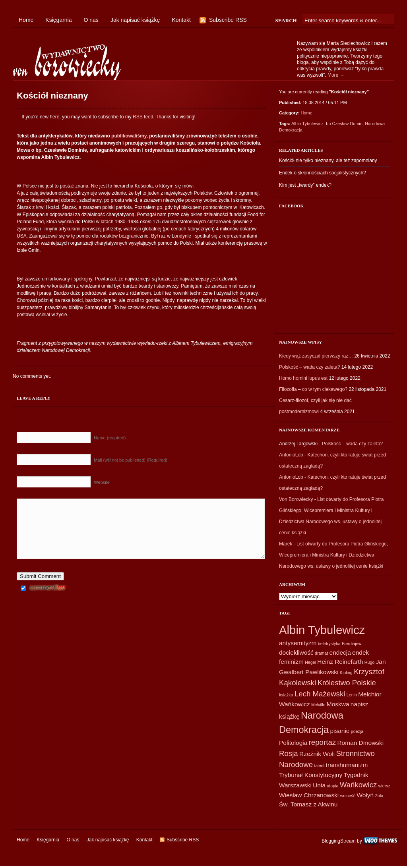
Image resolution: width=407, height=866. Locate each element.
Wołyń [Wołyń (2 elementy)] (365, 795)
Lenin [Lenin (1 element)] (352, 694)
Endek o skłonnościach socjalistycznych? (322, 173)
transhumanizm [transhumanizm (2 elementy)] (347, 765)
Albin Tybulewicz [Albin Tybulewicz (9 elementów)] (322, 629)
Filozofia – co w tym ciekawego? (313, 389)
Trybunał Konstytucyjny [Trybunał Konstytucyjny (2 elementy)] (310, 774)
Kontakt (181, 20)
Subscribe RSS (228, 20)
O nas (91, 20)
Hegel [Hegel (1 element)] (310, 662)
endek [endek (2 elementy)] (360, 652)
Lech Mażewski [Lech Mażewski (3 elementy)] (320, 694)
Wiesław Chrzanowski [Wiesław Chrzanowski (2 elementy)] (309, 795)
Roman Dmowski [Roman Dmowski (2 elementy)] (360, 742)
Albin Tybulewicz (307, 123)
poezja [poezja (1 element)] (357, 731)
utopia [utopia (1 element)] (332, 785)
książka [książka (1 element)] (286, 694)
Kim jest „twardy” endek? (305, 185)
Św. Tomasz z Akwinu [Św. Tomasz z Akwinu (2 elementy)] (308, 804)
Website (102, 482)
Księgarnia (58, 20)
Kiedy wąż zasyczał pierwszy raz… (316, 356)
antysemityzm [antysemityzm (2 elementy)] (297, 643)
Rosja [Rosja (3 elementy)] (288, 753)
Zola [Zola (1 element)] (379, 795)
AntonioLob (291, 455)
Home (26, 20)
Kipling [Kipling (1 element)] (346, 672)
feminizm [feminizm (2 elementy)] (291, 661)
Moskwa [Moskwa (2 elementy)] (338, 704)
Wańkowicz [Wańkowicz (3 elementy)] (358, 785)
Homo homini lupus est (303, 378)
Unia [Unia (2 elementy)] (319, 785)
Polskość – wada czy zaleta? (309, 367)
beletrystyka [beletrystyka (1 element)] (329, 643)
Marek (285, 544)
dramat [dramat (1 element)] (321, 653)
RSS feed (143, 117)
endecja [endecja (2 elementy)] (340, 652)
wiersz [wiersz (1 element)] (384, 785)
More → (336, 75)
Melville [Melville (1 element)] (318, 704)
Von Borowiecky (296, 499)
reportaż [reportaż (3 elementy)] (322, 742)
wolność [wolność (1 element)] (348, 795)
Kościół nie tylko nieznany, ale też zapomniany (328, 160)
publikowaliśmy (128, 136)
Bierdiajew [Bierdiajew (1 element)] (351, 643)
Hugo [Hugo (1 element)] (369, 662)
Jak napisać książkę (135, 20)
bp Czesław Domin (344, 123)
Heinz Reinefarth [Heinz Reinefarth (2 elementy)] (340, 661)
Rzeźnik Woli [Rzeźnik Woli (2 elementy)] (317, 753)
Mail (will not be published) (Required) (130, 460)
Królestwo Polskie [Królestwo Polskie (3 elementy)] (347, 682)
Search (286, 20)
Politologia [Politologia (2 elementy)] (293, 742)
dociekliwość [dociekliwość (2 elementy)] (296, 652)
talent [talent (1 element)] (319, 765)
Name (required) (110, 437)
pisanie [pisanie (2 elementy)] (339, 730)
